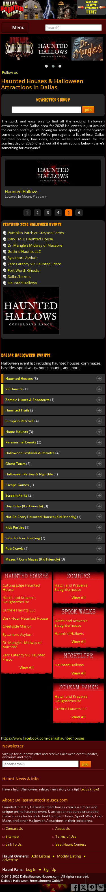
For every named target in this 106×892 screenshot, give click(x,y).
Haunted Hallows (21, 191)
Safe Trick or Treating (25, 538)
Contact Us (14, 828)
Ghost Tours (18, 464)
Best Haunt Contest (70, 844)
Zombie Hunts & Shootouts (30, 400)
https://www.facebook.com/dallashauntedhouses (43, 738)
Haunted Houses (21, 378)
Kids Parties (17, 527)
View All (27, 667)
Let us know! (89, 789)
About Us (62, 828)
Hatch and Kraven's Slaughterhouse (19, 600)
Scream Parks (19, 495)
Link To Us (14, 844)
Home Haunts (19, 432)
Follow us (10, 72)
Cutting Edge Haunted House (21, 587)
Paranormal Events (23, 442)
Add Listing (40, 856)
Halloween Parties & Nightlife (31, 474)
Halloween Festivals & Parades (32, 453)
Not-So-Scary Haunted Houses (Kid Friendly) (43, 517)
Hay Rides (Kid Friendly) (26, 506)
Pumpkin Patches (22, 421)
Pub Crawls (17, 548)
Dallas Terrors (19, 276)
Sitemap (12, 836)
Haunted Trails (19, 410)
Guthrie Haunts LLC (24, 251)
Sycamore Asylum (23, 257)
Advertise (10, 859)
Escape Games (19, 485)
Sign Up (50, 869)
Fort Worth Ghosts (23, 270)
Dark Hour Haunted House (30, 239)
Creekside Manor (17, 626)
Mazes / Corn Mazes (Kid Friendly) (35, 559)
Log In (31, 869)
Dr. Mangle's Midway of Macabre (35, 245)
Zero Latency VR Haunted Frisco (34, 263)
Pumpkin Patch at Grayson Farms (36, 232)
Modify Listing (69, 856)
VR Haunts (16, 389)
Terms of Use (66, 836)
